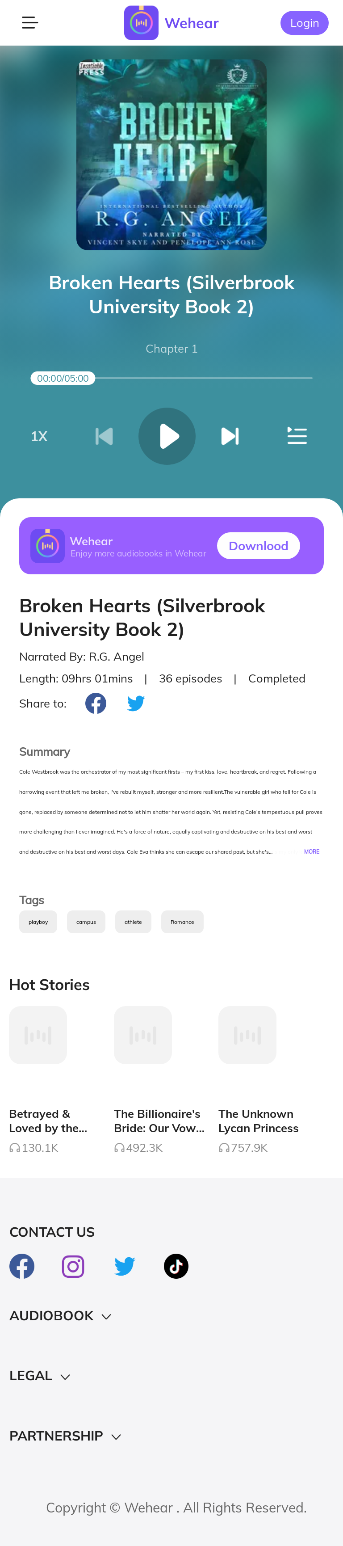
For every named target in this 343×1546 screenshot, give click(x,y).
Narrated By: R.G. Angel (81, 656)
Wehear (191, 23)
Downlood (259, 545)
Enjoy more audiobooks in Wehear (138, 553)
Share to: (43, 703)
